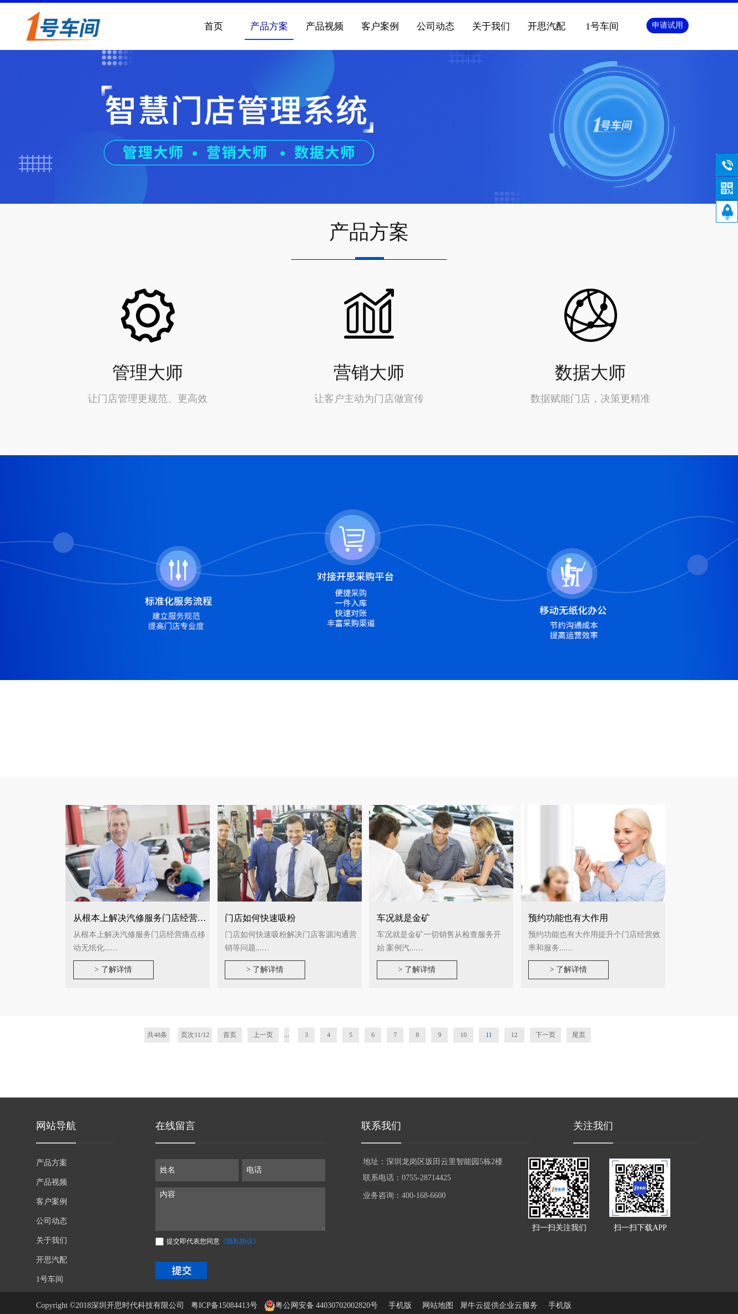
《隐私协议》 (240, 1241)
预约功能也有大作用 (568, 918)
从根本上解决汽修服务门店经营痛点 (144, 918)
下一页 (545, 1035)
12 (514, 1035)
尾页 (578, 1035)
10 (463, 1035)
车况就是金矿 (403, 918)
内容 (240, 1209)
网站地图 (435, 1305)
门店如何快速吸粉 (260, 918)
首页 (213, 26)
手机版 (398, 1305)
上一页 (263, 1035)
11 (489, 1035)
